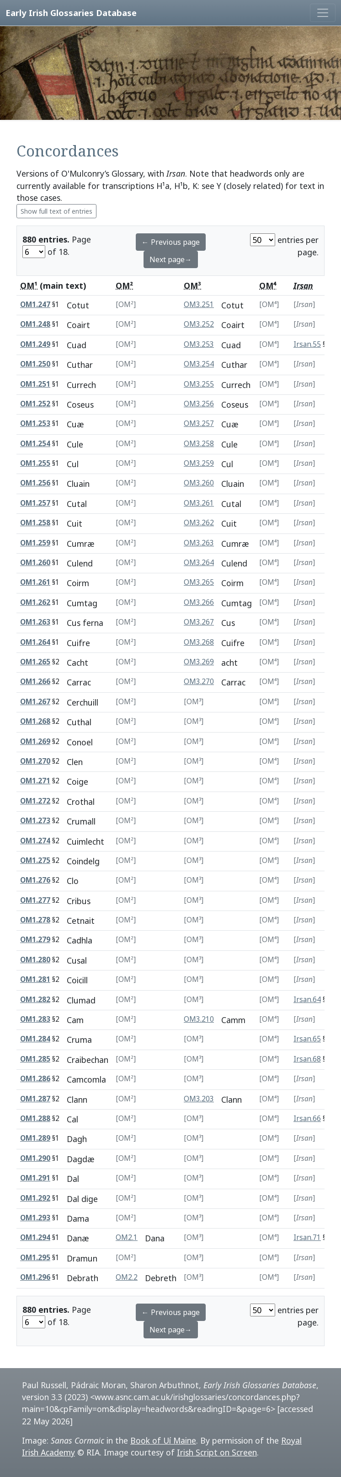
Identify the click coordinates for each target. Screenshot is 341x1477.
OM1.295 (35, 1257)
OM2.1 (127, 1237)
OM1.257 (35, 503)
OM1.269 (35, 741)
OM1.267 (35, 701)
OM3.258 (199, 443)
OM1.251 (35, 384)
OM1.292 (35, 1198)
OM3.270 (199, 681)
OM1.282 (35, 999)
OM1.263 (35, 622)
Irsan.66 (307, 1118)
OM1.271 (35, 781)
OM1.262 (35, 602)
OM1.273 (35, 820)
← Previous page (171, 242)
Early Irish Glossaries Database (71, 12)
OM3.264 (199, 562)
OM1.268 (35, 721)
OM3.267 (199, 622)
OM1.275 (35, 860)
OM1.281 (35, 979)
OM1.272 (35, 801)
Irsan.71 (307, 1237)
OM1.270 (35, 761)
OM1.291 (35, 1178)
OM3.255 (199, 384)
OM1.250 (35, 364)
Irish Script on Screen (217, 1452)
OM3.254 (199, 364)
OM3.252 (199, 324)
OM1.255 (35, 463)
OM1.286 (35, 1078)
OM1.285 (35, 1059)
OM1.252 (35, 404)
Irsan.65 (307, 1039)
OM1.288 (35, 1118)
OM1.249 (35, 344)
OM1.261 (35, 582)
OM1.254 (35, 443)
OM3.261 (199, 503)
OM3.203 (199, 1099)
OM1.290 (35, 1158)
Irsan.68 (307, 1059)
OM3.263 (199, 543)
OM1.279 (35, 939)
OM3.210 (199, 1019)
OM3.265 (199, 582)
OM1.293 (35, 1218)
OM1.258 (35, 523)
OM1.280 (35, 960)
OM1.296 (35, 1277)
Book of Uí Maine (163, 1440)
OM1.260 (35, 562)
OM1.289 (35, 1138)
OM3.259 (199, 463)
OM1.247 (35, 304)
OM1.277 (35, 900)
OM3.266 (199, 602)
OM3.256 (199, 404)
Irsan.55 (307, 344)
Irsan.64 (307, 999)
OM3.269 (199, 662)
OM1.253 (35, 423)
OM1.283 (35, 1019)
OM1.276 (35, 880)
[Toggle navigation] (323, 13)
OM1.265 (35, 662)
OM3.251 (199, 304)
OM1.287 (35, 1099)
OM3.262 (199, 523)
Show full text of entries (56, 211)
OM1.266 (35, 681)
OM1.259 (35, 543)
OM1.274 (35, 841)
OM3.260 (199, 483)
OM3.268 (199, 642)
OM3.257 (199, 423)
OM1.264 (35, 642)
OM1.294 (35, 1237)
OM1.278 (35, 920)
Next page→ (170, 259)
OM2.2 (127, 1277)
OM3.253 (199, 344)
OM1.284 (35, 1039)
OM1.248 (35, 324)
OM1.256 (35, 483)
